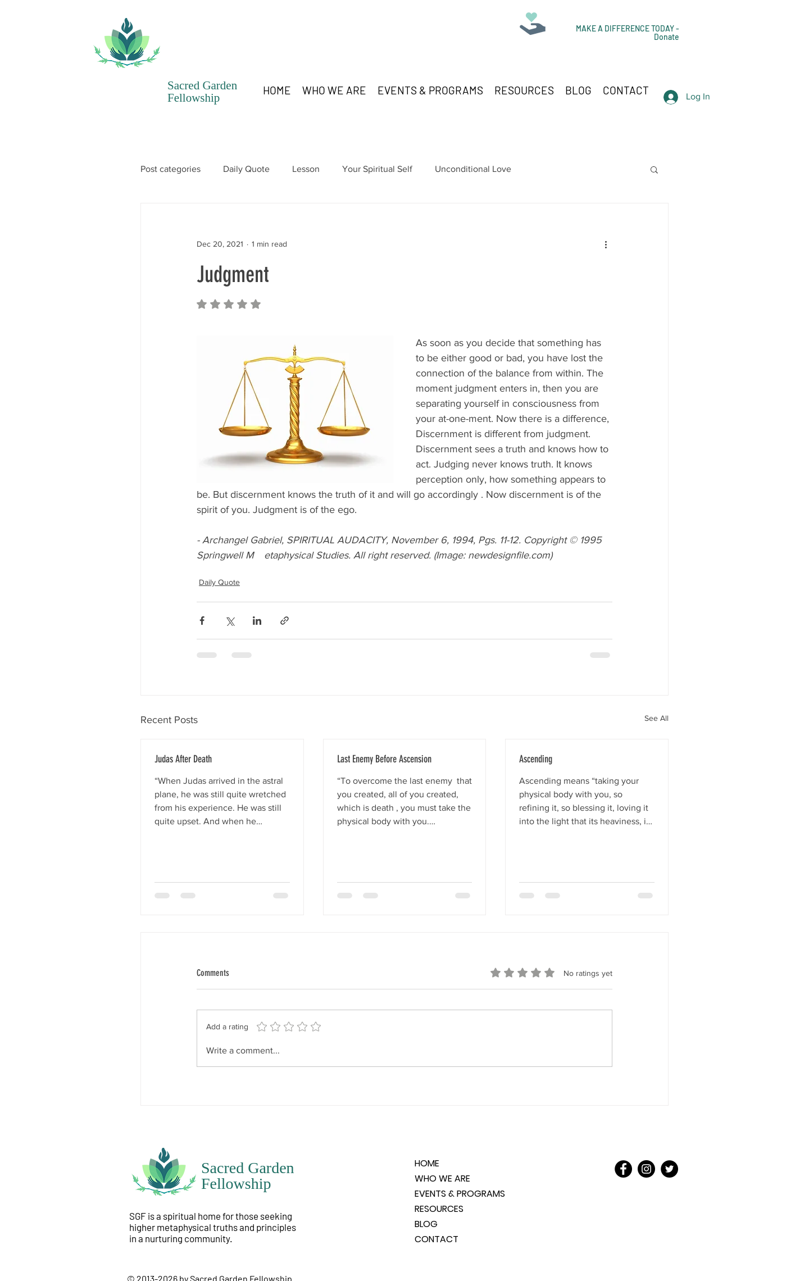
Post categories (170, 169)
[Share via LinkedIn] (257, 620)
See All (656, 718)
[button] (654, 169)
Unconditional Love (473, 169)
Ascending (535, 759)
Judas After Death (183, 759)
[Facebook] (623, 1169)
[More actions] (605, 244)
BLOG (426, 1224)
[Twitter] (669, 1169)
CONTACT (436, 1239)
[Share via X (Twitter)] (229, 620)
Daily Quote (246, 169)
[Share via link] (284, 620)
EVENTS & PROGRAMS (460, 1193)
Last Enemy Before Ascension (384, 759)
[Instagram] (646, 1169)
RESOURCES (439, 1208)
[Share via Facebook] (202, 620)
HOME (427, 1163)
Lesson (306, 169)
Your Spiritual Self (377, 169)
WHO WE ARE (442, 1178)
